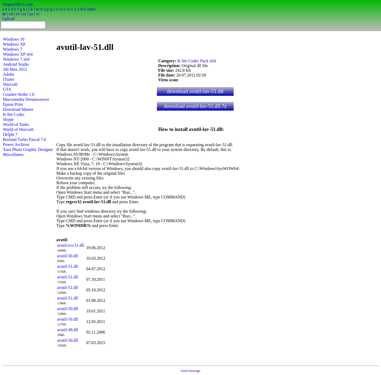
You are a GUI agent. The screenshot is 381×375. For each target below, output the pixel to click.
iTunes (8, 79)
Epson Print (13, 104)
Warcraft (10, 84)
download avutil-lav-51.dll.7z (195, 106)
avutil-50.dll (67, 256)
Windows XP (14, 44)
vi (37, 14)
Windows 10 (13, 39)
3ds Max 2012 (15, 69)
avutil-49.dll (67, 329)
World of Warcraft (18, 129)
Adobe (8, 74)
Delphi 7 (10, 134)
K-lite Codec (14, 114)
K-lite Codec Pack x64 (196, 61)
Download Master (18, 109)
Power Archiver (16, 144)
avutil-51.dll (67, 266)
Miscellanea (13, 154)
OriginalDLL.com (17, 4)
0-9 (83, 9)
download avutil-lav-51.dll (195, 91)
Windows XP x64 (18, 54)
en (11, 14)
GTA (7, 89)
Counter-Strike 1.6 (18, 94)
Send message (190, 371)
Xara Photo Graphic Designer (28, 149)
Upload (8, 18)
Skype (8, 119)
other (91, 9)
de (4, 14)
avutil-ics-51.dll (70, 245)
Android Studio (16, 64)
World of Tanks (16, 124)
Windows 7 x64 (16, 59)
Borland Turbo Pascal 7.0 (24, 139)
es (18, 14)
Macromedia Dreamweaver (26, 99)
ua (31, 14)
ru (24, 14)
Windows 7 (12, 49)
